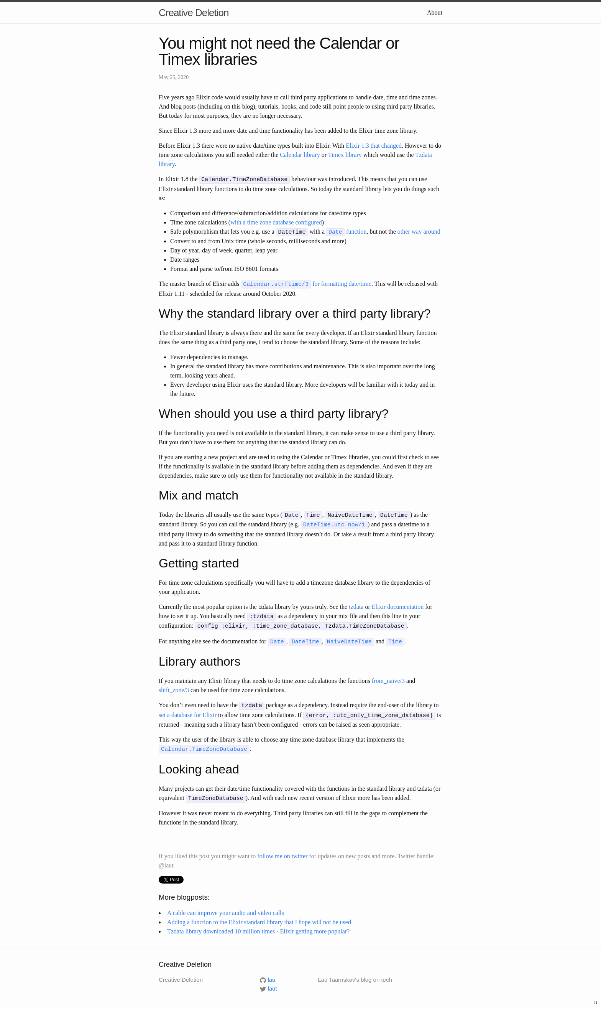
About (434, 12)
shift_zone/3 (174, 685)
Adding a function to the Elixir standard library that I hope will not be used (259, 915)
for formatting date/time (306, 282)
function (346, 231)
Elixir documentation (398, 603)
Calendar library (300, 155)
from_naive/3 (388, 676)
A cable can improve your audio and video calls (225, 906)
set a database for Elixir (188, 709)
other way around (418, 231)
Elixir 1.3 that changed (374, 145)
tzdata (356, 603)
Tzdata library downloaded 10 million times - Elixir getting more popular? (258, 924)
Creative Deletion (193, 12)
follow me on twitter (282, 849)
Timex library (345, 155)
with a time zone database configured (276, 221)
